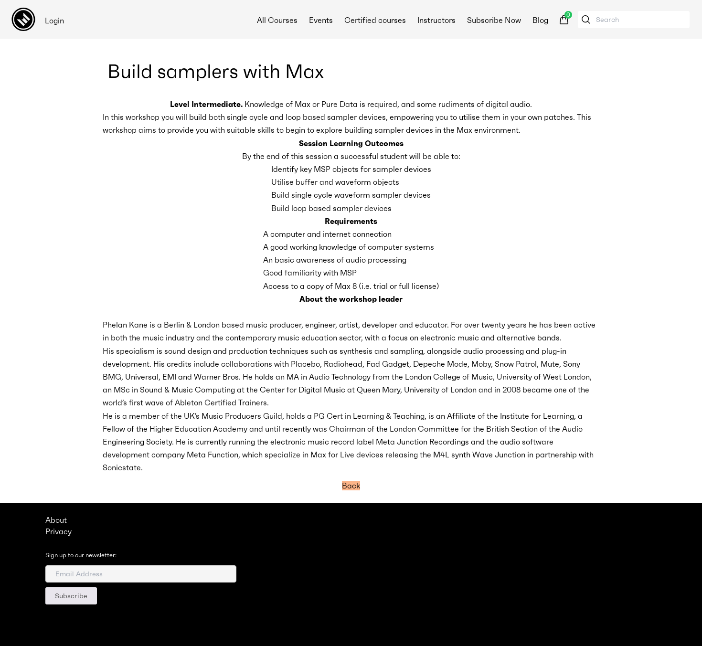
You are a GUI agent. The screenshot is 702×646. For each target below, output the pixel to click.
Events (321, 20)
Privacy (58, 531)
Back (351, 485)
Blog (540, 20)
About (56, 520)
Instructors (436, 20)
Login (54, 20)
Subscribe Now (494, 20)
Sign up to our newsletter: (81, 555)
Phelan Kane (125, 324)
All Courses (277, 20)
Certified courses (375, 20)
